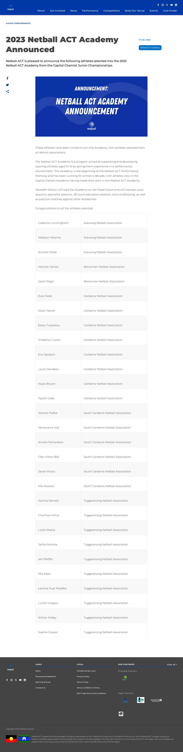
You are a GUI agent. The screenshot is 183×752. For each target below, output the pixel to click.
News (38, 671)
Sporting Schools (43, 682)
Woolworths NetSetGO (46, 676)
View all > (172, 664)
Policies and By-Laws (86, 671)
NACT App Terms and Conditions (91, 693)
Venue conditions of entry (88, 688)
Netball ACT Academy (150, 48)
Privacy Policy (83, 676)
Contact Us (40, 688)
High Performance (19, 23)
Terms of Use (82, 682)
